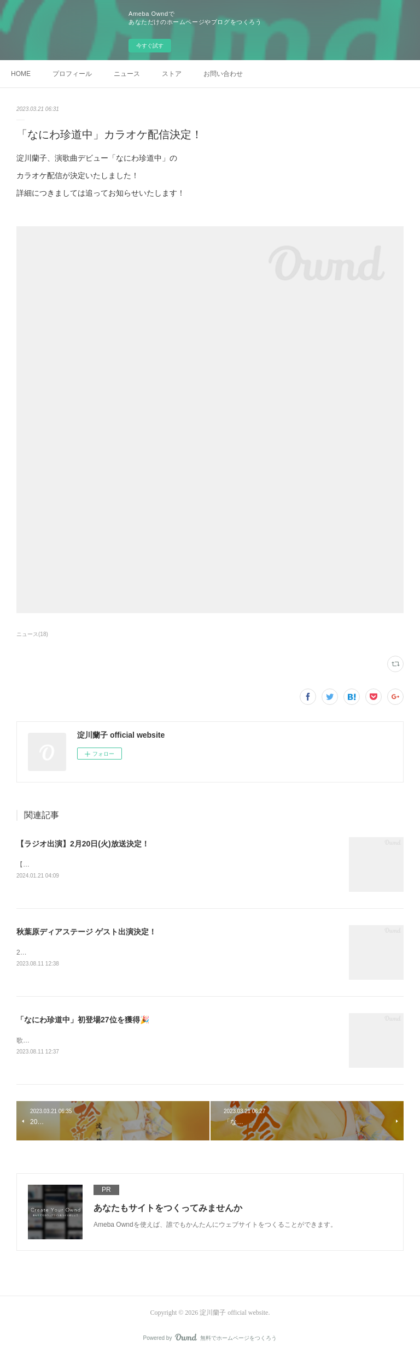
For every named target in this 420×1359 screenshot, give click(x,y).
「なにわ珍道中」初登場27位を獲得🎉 (82, 1021)
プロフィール (72, 74)
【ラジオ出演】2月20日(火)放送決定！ (82, 843)
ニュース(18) (32, 634)
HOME (21, 74)
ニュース (127, 74)
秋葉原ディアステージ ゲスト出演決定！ (86, 932)
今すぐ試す (150, 46)
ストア (172, 74)
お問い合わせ (223, 74)
